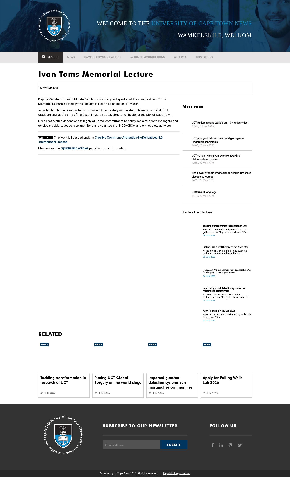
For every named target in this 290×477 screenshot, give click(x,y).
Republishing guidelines (176, 473)
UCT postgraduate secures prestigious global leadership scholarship (218, 140)
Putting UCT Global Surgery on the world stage (226, 247)
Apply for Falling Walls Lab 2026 (219, 311)
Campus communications (102, 57)
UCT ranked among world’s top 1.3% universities (219, 122)
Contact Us (204, 57)
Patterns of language (204, 192)
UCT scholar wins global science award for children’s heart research (216, 157)
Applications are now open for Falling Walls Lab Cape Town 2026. (227, 315)
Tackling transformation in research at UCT (225, 226)
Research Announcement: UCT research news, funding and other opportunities (227, 271)
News (71, 57)
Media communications (147, 57)
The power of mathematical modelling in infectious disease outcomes (221, 174)
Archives (180, 57)
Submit (174, 445)
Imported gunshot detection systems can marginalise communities (224, 289)
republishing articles (74, 148)
